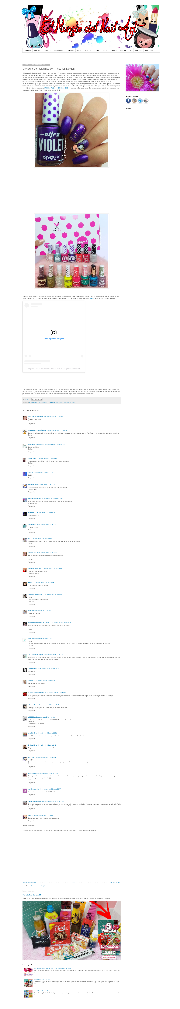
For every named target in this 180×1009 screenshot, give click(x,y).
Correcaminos (33, 402)
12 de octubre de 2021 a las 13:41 (53, 654)
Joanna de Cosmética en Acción (38, 623)
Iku (29, 538)
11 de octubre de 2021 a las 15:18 (46, 552)
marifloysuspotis (33, 789)
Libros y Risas (33, 705)
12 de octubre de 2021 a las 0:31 (42, 638)
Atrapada (31, 512)
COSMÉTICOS (58, 50)
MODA (79, 50)
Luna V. (30, 815)
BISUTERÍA (88, 50)
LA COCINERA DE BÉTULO (37, 430)
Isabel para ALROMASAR (36, 444)
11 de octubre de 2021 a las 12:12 (45, 512)
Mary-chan (31, 757)
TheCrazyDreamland (34, 498)
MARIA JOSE (32, 773)
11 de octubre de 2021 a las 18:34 (44, 582)
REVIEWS (113, 50)
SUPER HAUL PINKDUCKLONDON (56, 88)
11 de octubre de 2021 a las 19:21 (53, 595)
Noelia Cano (32, 458)
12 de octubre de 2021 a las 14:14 (48, 668)
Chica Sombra (32, 668)
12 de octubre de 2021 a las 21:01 (46, 733)
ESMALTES (47, 50)
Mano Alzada (59, 402)
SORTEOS (138, 50)
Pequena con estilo (34, 568)
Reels (92, 298)
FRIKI (97, 50)
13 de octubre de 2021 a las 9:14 (46, 757)
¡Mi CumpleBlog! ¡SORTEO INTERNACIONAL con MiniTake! (52, 969)
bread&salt (31, 733)
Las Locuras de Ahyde (35, 654)
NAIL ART (37, 50)
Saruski (30, 582)
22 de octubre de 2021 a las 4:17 (44, 815)
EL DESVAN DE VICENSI (36, 693)
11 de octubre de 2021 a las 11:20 (42, 472)
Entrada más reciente (29, 882)
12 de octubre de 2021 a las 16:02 (44, 681)
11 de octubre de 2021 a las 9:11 (53, 416)
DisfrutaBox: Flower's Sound (42, 991)
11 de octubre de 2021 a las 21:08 (60, 623)
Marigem (31, 484)
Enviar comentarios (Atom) (39, 886)
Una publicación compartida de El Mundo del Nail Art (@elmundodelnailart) (53, 369)
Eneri (29, 472)
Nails (69, 402)
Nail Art (66, 402)
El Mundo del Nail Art (43, 402)
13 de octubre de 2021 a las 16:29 (47, 773)
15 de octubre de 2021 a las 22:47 (50, 789)
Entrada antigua (115, 882)
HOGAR (104, 50)
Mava (29, 638)
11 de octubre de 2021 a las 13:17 (46, 524)
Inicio (73, 882)
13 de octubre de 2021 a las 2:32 (46, 745)
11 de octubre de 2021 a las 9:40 (55, 444)
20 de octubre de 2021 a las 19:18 (53, 801)
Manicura (52, 402)
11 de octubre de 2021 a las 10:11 (47, 458)
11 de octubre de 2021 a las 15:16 (41, 538)
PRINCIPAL (27, 50)
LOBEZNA (31, 717)
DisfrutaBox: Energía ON (31, 895)
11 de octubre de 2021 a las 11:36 (44, 484)
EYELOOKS (70, 50)
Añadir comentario (29, 825)
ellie (29, 610)
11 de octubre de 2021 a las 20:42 (41, 610)
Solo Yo (30, 681)
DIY (131, 50)
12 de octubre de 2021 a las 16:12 (55, 693)
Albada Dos (32, 552)
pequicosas (32, 524)
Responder (31, 424)
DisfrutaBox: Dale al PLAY (42, 980)
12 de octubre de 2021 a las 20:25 (48, 705)
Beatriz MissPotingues (35, 416)
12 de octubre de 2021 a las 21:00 (45, 717)
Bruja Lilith (31, 745)
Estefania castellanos (35, 595)
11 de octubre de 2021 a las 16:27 (52, 568)
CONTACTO (149, 50)
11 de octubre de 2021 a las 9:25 (56, 430)
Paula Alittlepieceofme (35, 801)
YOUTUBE (123, 50)
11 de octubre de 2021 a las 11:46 (52, 498)
